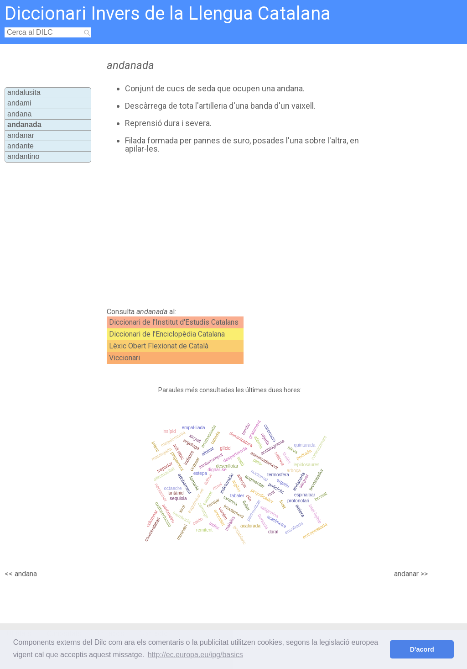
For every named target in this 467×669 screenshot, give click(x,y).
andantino (23, 156)
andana (19, 114)
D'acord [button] (422, 649)
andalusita (24, 92)
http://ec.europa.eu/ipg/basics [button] (195, 654)
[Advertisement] (259, 231)
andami (19, 103)
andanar (20, 135)
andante (20, 146)
